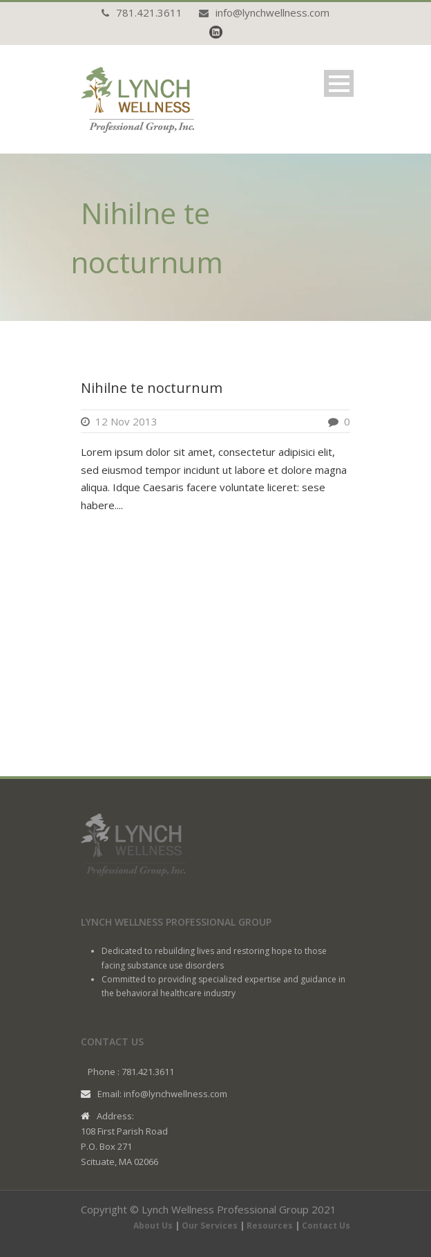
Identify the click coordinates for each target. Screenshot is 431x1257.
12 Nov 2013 (126, 421)
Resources (270, 1225)
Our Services (210, 1225)
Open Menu (339, 83)
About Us (153, 1225)
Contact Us (326, 1225)
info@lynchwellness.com (272, 12)
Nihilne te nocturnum (151, 387)
